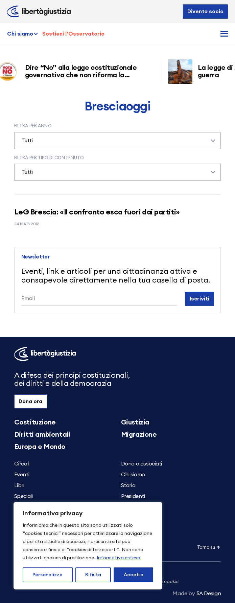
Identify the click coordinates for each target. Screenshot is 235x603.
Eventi (21, 474)
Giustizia (135, 422)
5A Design (196, 593)
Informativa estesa (118, 558)
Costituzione (35, 422)
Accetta (133, 575)
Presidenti (133, 496)
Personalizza (47, 575)
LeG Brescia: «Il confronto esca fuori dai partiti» (97, 212)
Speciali (23, 496)
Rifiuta (93, 575)
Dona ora (30, 401)
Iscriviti (199, 299)
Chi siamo (20, 34)
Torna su (209, 547)
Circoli (21, 463)
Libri (19, 485)
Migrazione (139, 434)
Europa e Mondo (39, 446)
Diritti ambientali (42, 434)
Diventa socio (205, 11)
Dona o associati (141, 463)
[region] (88, 545)
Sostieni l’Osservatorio (73, 34)
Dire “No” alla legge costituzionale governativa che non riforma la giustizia (83, 75)
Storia (128, 485)
